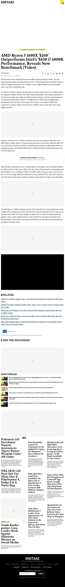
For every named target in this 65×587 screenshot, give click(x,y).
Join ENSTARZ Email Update (32, 570)
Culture (32, 564)
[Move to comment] (62, 73)
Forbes (3, 107)
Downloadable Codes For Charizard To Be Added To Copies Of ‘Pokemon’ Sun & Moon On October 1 (36, 449)
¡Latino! (56, 564)
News (8, 564)
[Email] (59, 73)
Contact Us (24, 567)
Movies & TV (5, 522)
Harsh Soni (6, 73)
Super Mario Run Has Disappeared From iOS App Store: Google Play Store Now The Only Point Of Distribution (55, 482)
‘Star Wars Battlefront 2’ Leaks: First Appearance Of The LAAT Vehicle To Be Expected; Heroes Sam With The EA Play (36, 518)
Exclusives (15, 564)
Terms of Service (35, 567)
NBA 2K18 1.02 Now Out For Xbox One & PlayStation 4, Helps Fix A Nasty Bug (11, 478)
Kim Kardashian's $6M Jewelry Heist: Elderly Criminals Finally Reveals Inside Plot (31, 387)
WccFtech (59, 177)
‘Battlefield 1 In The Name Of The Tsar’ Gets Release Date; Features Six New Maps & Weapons (55, 511)
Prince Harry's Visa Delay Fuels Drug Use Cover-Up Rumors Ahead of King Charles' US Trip (33, 392)
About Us (16, 567)
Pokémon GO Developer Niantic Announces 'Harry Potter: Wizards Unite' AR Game (11, 448)
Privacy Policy (47, 567)
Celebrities (24, 564)
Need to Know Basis (29, 158)
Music (50, 564)
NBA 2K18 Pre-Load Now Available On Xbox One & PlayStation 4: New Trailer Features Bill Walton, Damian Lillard (36, 483)
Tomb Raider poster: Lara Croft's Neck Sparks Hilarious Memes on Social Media (10, 533)
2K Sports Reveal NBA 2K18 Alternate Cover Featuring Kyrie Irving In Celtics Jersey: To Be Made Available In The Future (55, 450)
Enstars (7, 2)
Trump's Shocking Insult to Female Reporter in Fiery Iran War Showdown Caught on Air (32, 403)
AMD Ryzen (12, 331)
